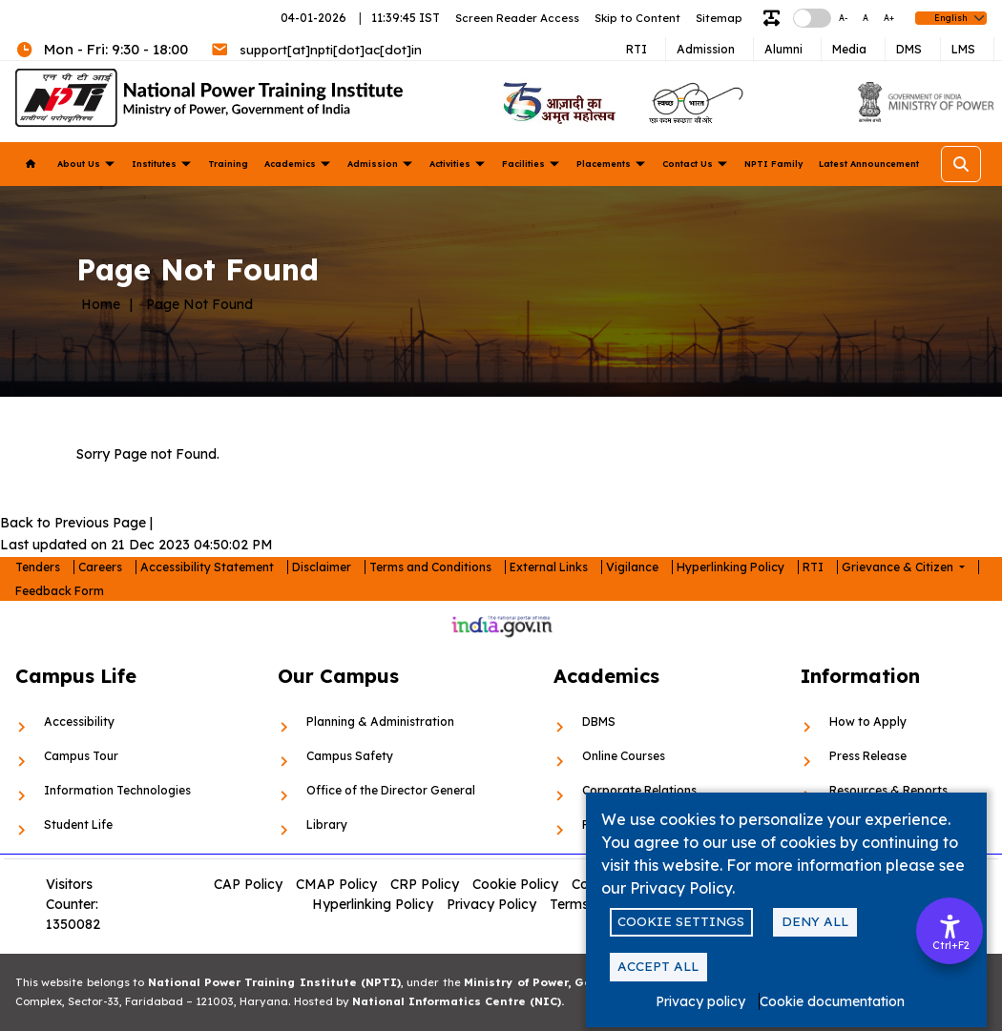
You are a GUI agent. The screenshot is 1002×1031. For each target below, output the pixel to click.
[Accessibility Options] (949, 930)
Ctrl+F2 (950, 945)
